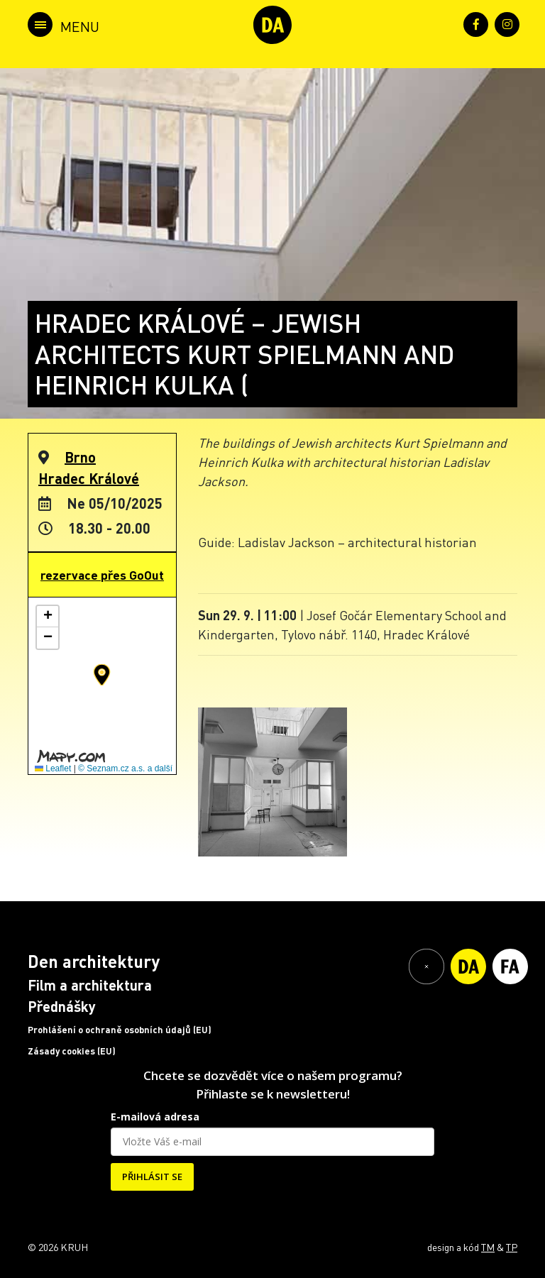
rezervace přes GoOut (102, 575)
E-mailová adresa (155, 1116)
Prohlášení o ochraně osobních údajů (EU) (119, 1029)
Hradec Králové (88, 478)
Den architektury (94, 961)
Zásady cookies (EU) (72, 1051)
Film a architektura (90, 985)
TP (511, 1246)
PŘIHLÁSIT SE (152, 1176)
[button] (101, 674)
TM (488, 1246)
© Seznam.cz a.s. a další (125, 768)
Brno (80, 457)
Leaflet (53, 768)
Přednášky (62, 1006)
